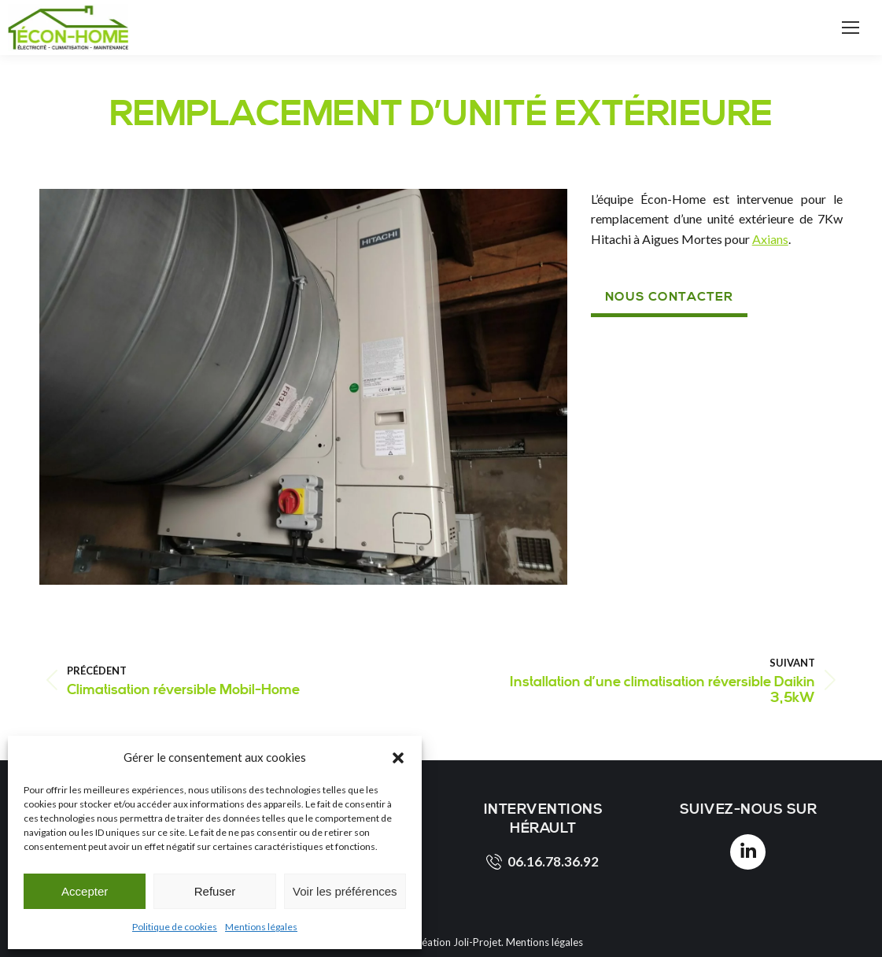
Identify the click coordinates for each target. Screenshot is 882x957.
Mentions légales (261, 927)
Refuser (215, 891)
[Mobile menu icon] (850, 27)
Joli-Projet (477, 942)
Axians (770, 238)
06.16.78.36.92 (542, 861)
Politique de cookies (174, 927)
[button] (398, 758)
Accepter (84, 891)
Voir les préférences (345, 891)
